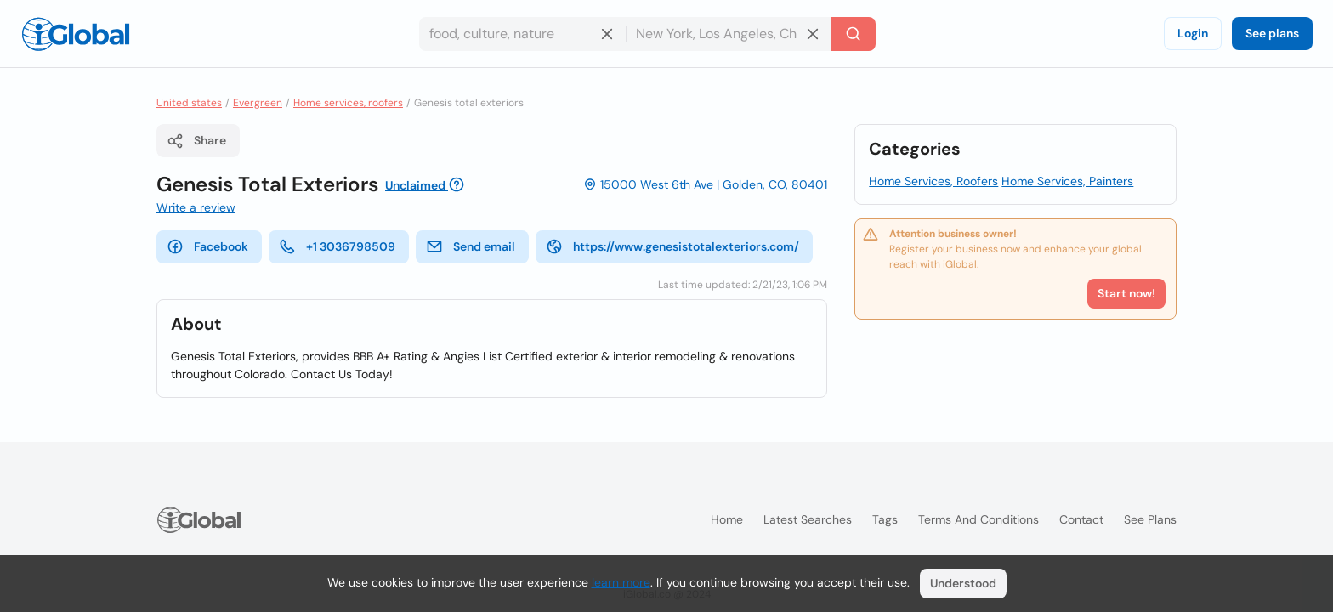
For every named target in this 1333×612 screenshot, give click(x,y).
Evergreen (257, 103)
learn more (621, 582)
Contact (1081, 519)
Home (727, 519)
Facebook (207, 246)
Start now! (1126, 293)
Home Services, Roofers (933, 181)
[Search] (853, 34)
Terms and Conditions (978, 519)
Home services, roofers (348, 103)
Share (196, 141)
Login (1192, 33)
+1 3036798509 (337, 246)
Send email (470, 246)
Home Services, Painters (1067, 181)
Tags (885, 519)
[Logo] (75, 34)
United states (189, 103)
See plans (1272, 33)
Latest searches (807, 519)
